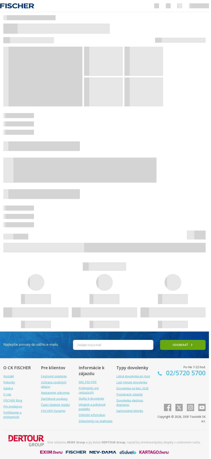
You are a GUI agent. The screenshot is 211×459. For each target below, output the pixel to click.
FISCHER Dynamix (53, 411)
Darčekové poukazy (54, 399)
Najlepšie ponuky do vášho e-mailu (30, 344)
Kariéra (8, 388)
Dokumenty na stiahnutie (96, 421)
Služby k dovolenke (91, 398)
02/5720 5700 (185, 373)
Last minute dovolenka (131, 382)
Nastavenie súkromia (55, 393)
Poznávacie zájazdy (129, 394)
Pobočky (9, 382)
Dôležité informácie (92, 415)
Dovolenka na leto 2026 (132, 388)
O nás (7, 394)
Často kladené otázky (55, 405)
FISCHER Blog (12, 400)
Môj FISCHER (88, 382)
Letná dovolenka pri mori (133, 376)
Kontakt (8, 376)
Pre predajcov (12, 406)
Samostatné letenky (129, 411)
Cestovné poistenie (54, 376)
